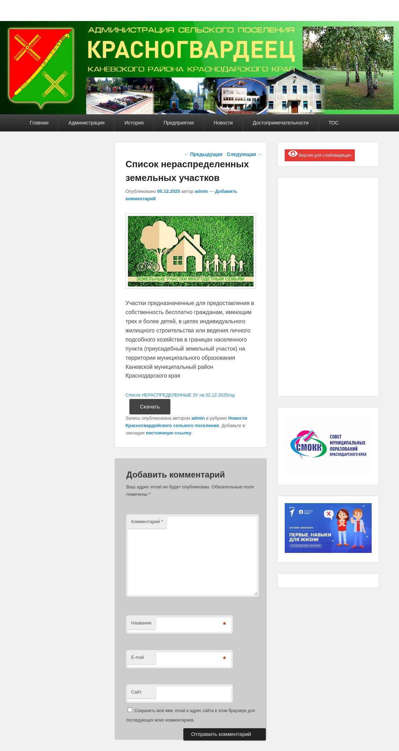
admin (201, 191)
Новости (223, 123)
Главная (39, 123)
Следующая (244, 154)
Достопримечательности (281, 123)
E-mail (137, 657)
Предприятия (179, 123)
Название (141, 622)
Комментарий (147, 521)
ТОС (334, 123)
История (133, 123)
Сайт (136, 692)
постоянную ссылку (168, 432)
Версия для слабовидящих (319, 153)
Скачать (150, 407)
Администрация (86, 123)
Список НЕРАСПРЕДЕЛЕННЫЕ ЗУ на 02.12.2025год (180, 395)
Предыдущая (203, 154)
